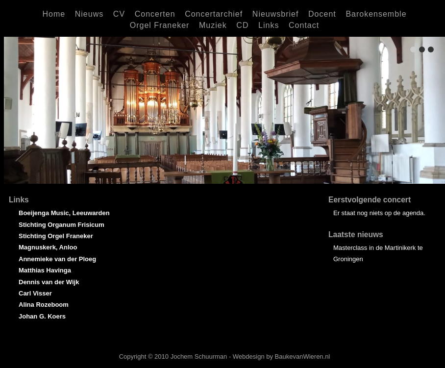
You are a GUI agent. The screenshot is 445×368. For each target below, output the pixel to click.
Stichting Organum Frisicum (61, 224)
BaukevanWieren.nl (302, 356)
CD (242, 25)
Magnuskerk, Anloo (48, 247)
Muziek (213, 25)
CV (119, 14)
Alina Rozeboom (44, 304)
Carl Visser (35, 293)
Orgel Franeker (160, 25)
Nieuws (89, 14)
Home (53, 14)
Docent (322, 14)
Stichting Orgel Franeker (56, 236)
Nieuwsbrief (275, 14)
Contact (304, 25)
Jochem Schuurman (199, 356)
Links (268, 25)
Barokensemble (376, 14)
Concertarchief (214, 14)
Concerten (155, 14)
